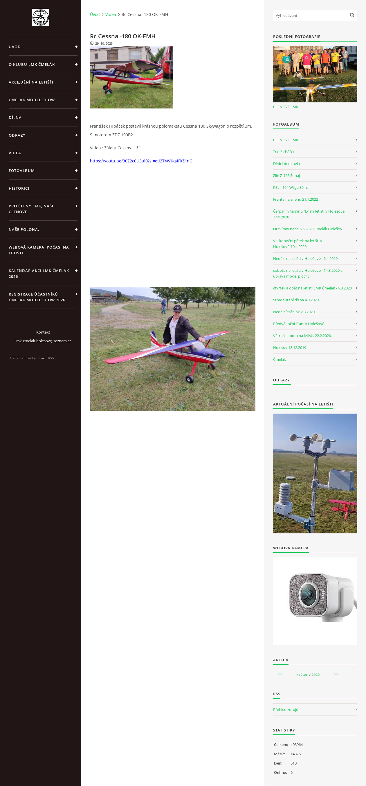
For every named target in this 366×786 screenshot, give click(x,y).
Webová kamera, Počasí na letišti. (39, 250)
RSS (51, 358)
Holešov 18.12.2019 (289, 347)
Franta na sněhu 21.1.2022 (295, 199)
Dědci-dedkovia (286, 163)
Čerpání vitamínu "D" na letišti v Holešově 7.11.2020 (309, 214)
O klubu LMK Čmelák (32, 64)
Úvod (15, 46)
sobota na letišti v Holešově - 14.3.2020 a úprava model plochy (307, 273)
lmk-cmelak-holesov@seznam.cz (43, 340)
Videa (15, 152)
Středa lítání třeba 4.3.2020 (296, 300)
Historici (19, 188)
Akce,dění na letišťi (31, 82)
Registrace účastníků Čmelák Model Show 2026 (37, 297)
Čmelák (279, 359)
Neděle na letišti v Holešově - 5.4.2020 (305, 258)
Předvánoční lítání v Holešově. (299, 323)
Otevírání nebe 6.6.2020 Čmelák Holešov (307, 228)
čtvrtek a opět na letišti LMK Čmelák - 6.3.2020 (312, 288)
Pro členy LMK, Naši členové (31, 208)
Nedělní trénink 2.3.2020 (294, 311)
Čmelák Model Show (32, 99)
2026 (315, 674)
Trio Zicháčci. (284, 151)
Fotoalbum (22, 170)
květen (302, 674)
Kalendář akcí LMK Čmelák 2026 (39, 273)
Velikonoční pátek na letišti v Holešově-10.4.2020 (297, 243)
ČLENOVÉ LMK (285, 106)
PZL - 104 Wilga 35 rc (290, 187)
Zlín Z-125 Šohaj (286, 175)
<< (279, 674)
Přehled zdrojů (285, 709)
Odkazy (17, 135)
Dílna (15, 117)
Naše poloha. (24, 229)
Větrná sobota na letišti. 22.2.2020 (302, 335)
